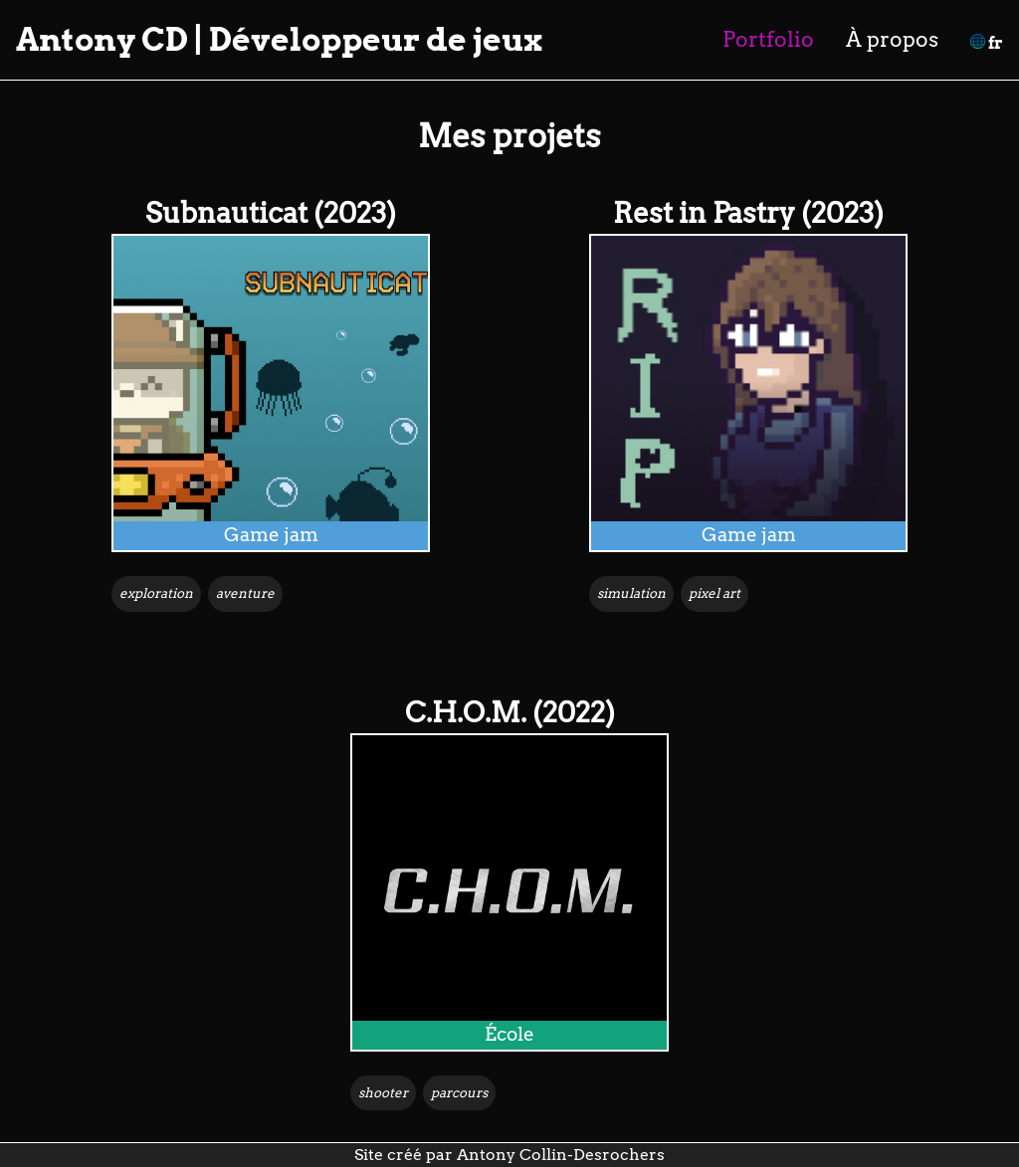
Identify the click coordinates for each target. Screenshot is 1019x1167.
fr (986, 43)
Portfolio (768, 39)
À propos (892, 39)
